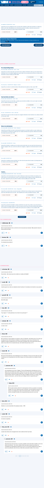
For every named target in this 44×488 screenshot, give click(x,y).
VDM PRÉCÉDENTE (6, 45)
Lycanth (4, 282)
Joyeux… (3, 172)
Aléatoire (7, 5)
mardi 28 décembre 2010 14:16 (6, 353)
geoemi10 (4, 295)
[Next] (16, 456)
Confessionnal (30, 5)
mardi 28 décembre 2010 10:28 (6, 240)
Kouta (3, 308)
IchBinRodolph (5, 223)
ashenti (3, 414)
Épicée (11, 5)
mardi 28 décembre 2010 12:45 (6, 272)
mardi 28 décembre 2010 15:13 (6, 429)
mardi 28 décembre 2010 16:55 (10, 441)
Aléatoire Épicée (18, 5)
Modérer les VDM (33, 2)
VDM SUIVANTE (38, 45)
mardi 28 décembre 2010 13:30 (6, 310)
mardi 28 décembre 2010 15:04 (6, 416)
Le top (24, 5)
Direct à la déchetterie (6, 126)
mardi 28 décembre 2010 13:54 (6, 336)
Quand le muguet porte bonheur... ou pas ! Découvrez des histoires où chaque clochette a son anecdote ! (20, 40)
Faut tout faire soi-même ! (7, 97)
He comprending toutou (7, 67)
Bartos (3, 401)
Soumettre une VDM (24, 2)
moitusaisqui (5, 269)
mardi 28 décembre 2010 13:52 (6, 323)
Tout (2, 5)
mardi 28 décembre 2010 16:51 (10, 368)
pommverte (8, 365)
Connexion (41, 2)
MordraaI (4, 237)
